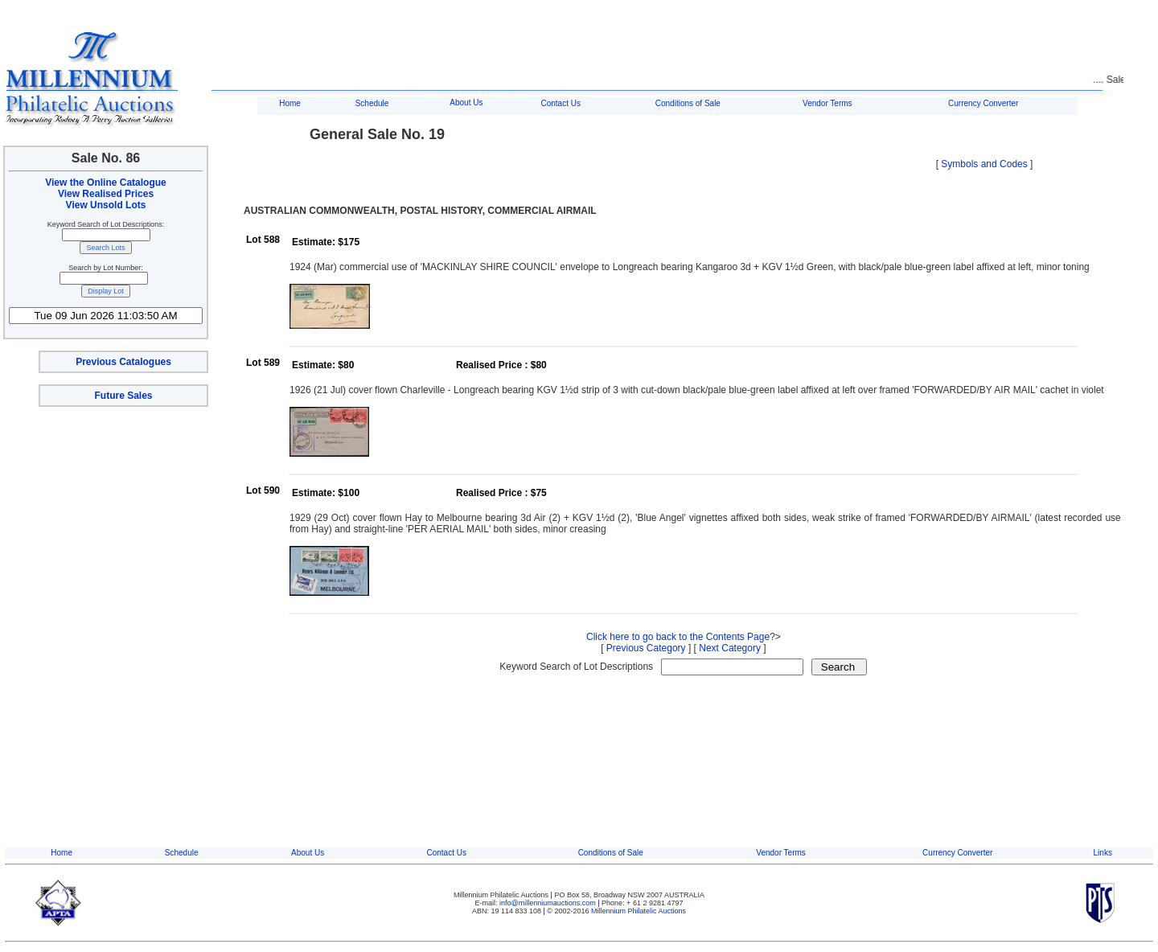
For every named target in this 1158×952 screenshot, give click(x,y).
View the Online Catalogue (105, 182)
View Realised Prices (106, 193)
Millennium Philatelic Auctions (638, 911)
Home (290, 103)
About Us (466, 102)
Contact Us (560, 103)
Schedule (372, 103)
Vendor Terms (827, 103)
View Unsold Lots (106, 205)
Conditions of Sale (688, 103)
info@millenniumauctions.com (548, 903)
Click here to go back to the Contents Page (678, 636)
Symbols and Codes (984, 164)
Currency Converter (983, 103)
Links (1103, 852)
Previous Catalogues (123, 361)
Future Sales (123, 395)
